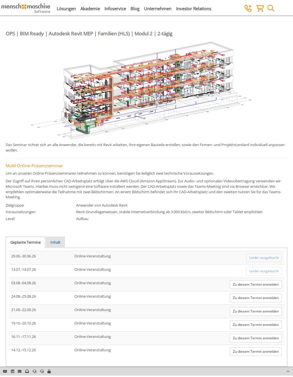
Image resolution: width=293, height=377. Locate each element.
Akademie (90, 8)
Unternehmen (157, 8)
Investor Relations (193, 8)
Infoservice (115, 8)
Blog (134, 8)
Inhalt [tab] (55, 242)
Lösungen (66, 8)
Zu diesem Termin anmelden (256, 284)
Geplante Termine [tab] (25, 242)
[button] (49, 371)
